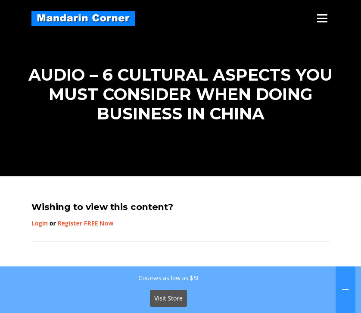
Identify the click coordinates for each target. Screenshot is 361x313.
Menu (322, 18)
